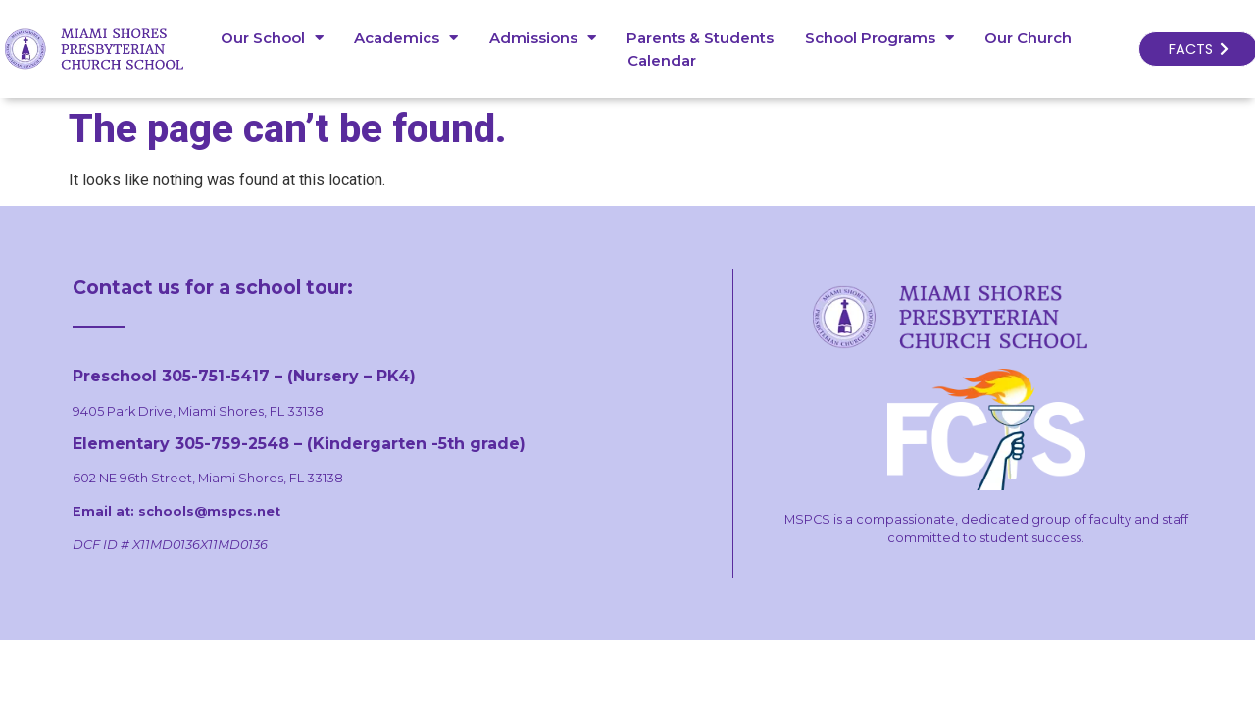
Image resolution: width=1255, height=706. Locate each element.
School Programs (875, 37)
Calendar (658, 60)
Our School (268, 37)
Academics (402, 37)
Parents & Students (696, 37)
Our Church (1024, 37)
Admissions (538, 37)
